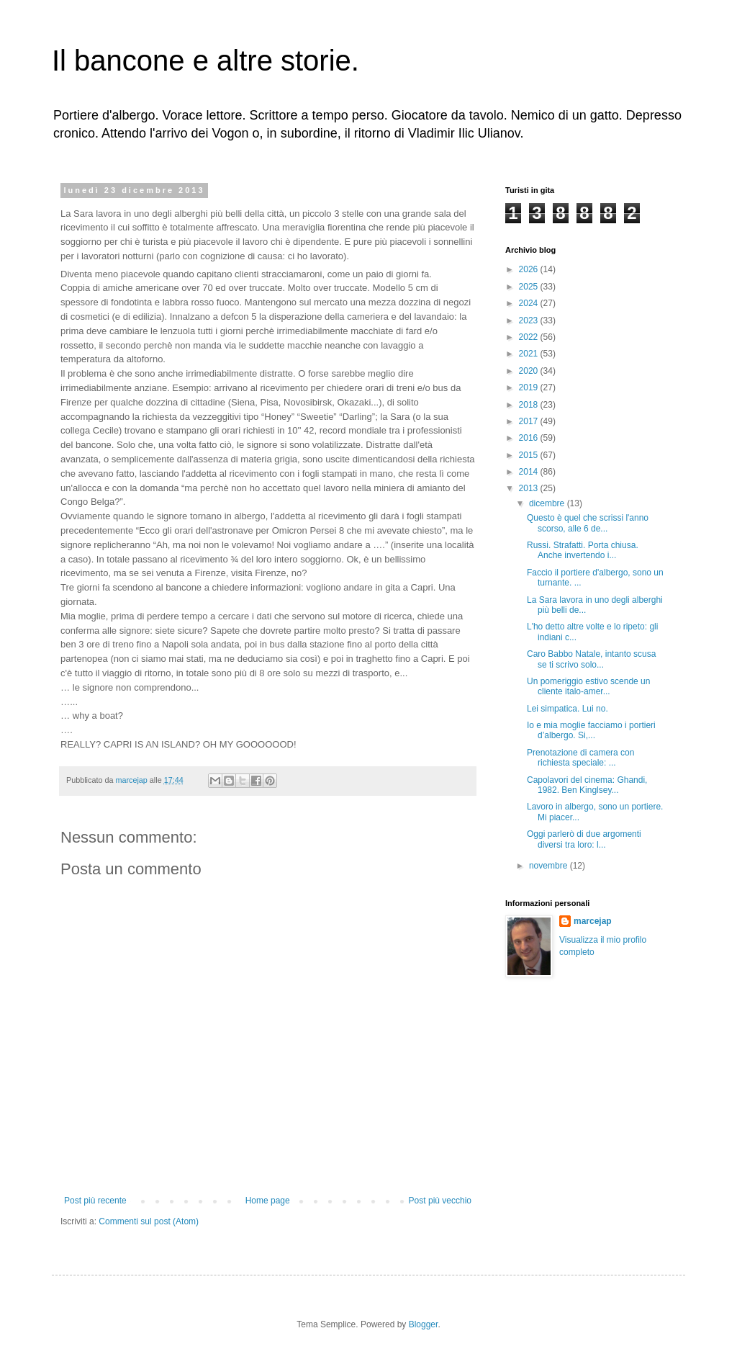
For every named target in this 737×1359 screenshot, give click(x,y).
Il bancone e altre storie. (205, 60)
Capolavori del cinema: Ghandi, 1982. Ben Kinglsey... (587, 785)
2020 (530, 371)
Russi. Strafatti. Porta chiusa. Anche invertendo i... (582, 550)
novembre (549, 866)
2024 (530, 303)
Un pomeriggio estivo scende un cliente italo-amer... (588, 686)
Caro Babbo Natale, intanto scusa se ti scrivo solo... (591, 659)
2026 (530, 269)
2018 (530, 405)
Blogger (423, 1324)
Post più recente (95, 1201)
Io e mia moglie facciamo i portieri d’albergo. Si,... (591, 730)
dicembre (548, 503)
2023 (530, 320)
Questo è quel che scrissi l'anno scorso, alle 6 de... (587, 523)
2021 (530, 354)
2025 (530, 287)
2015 (530, 455)
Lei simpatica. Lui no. (567, 709)
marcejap (593, 921)
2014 (530, 472)
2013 (530, 488)
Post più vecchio (440, 1201)
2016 (530, 438)
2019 (530, 387)
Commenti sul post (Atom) (149, 1221)
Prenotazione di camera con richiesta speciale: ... (580, 758)
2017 (530, 421)
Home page (267, 1201)
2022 (530, 337)
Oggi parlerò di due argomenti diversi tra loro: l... (584, 839)
